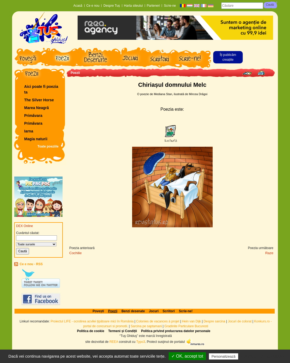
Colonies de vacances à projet (157, 321)
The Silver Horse (39, 100)
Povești (98, 311)
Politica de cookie (90, 331)
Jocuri (154, 311)
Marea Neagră (36, 108)
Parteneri (153, 6)
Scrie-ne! (186, 311)
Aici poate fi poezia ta (41, 89)
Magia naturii (35, 139)
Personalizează (223, 356)
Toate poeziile (48, 146)
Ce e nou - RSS (31, 264)
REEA (114, 341)
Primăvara (33, 115)
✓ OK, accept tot (187, 356)
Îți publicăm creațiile (228, 57)
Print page (261, 73)
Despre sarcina (214, 321)
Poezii (75, 73)
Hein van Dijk (191, 321)
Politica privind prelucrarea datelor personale (175, 331)
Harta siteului (133, 6)
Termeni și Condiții (122, 331)
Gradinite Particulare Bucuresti (186, 326)
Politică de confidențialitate (263, 356)
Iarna (28, 131)
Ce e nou (93, 6)
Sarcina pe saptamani (146, 326)
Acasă (77, 6)
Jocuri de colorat (240, 321)
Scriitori (169, 311)
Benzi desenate (133, 311)
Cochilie (75, 253)
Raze (269, 253)
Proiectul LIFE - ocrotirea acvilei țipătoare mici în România (92, 321)
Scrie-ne (170, 6)
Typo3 (140, 341)
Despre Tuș (111, 6)
